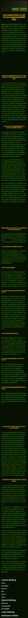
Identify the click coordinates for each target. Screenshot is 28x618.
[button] (6, 9)
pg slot (3, 594)
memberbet (8, 53)
